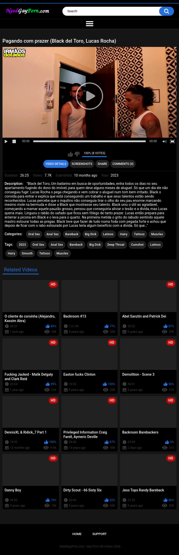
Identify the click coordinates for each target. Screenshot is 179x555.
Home (77, 534)
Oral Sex (34, 234)
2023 (22, 244)
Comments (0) (123, 164)
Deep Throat (116, 244)
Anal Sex (52, 234)
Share (102, 164)
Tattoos (139, 234)
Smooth (27, 253)
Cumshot (137, 244)
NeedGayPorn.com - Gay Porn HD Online (86, 546)
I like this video (70, 154)
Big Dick (90, 234)
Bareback (72, 234)
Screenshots (82, 164)
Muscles (157, 234)
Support (99, 534)
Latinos (108, 234)
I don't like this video (77, 154)
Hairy (124, 234)
